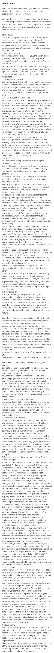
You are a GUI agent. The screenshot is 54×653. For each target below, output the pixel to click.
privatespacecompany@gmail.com (17, 48)
